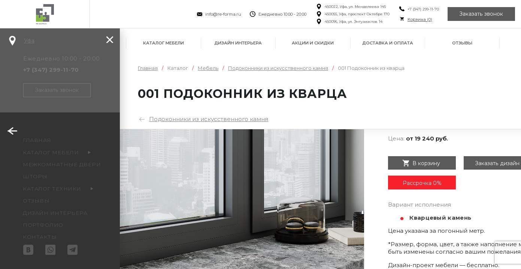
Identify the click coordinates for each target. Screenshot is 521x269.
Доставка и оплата (387, 43)
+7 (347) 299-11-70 (423, 9)
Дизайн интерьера (238, 43)
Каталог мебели (163, 43)
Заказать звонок (481, 14)
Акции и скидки (313, 43)
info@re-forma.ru (223, 14)
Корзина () (419, 19)
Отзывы (462, 43)
